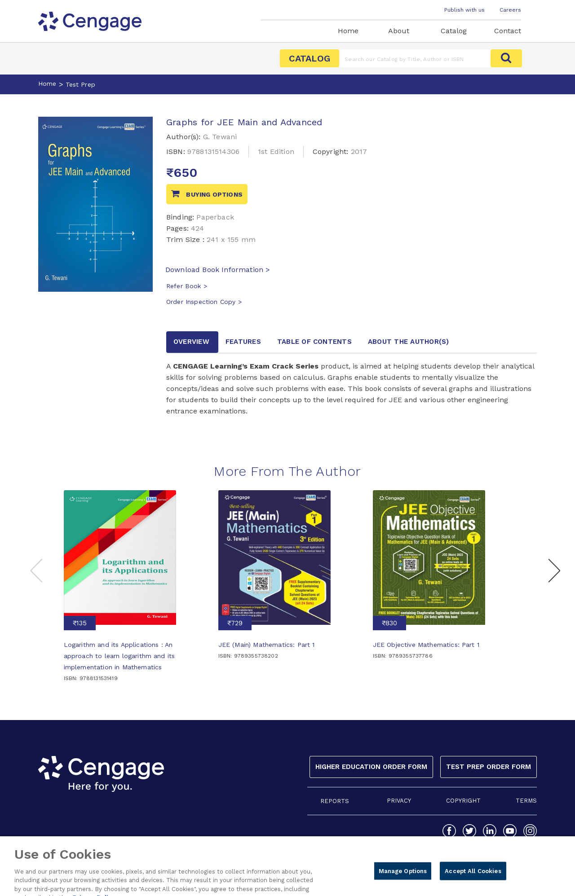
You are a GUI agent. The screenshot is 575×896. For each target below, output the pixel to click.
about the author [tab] (408, 342)
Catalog (454, 30)
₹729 (235, 623)
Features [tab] (243, 342)
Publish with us (464, 10)
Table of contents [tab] (314, 342)
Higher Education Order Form (371, 767)
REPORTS (334, 801)
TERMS (526, 800)
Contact (507, 30)
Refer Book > (186, 286)
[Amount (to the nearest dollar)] (415, 58)
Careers (510, 10)
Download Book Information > (217, 269)
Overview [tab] (191, 342)
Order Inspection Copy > (204, 301)
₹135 (80, 623)
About (398, 30)
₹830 (389, 623)
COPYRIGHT (463, 800)
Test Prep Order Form (488, 767)
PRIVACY (399, 800)
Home (348, 30)
